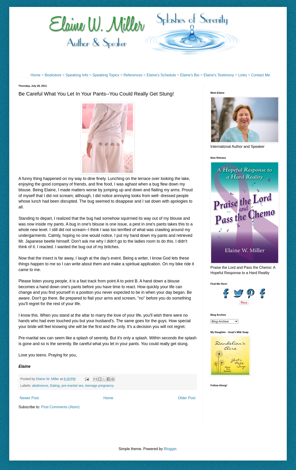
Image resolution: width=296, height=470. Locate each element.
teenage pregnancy (99, 385)
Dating (55, 385)
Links (242, 75)
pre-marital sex (72, 385)
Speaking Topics (105, 75)
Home (35, 75)
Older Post (186, 398)
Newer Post (29, 398)
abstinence (40, 385)
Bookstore (53, 75)
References (132, 75)
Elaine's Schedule (161, 75)
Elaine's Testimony (219, 75)
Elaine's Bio (189, 75)
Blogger (170, 449)
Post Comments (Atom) (60, 407)
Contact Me (260, 75)
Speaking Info (76, 75)
